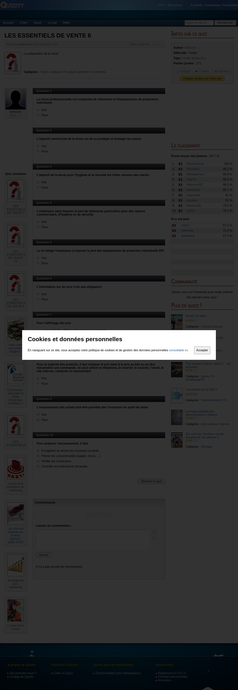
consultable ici (178, 350)
